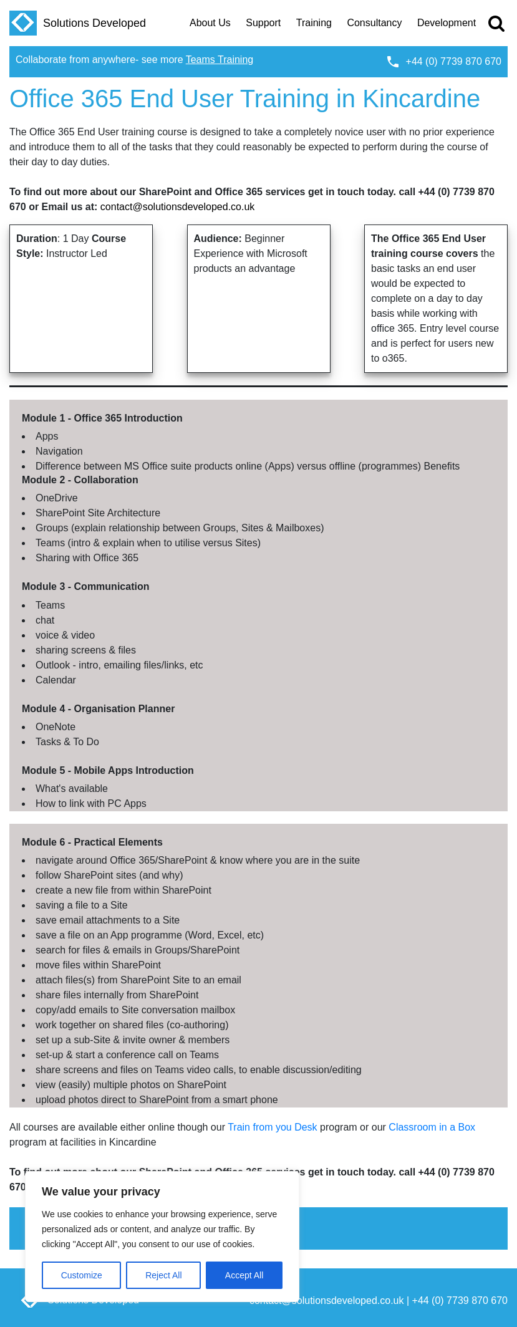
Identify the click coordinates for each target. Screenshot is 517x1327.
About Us (210, 22)
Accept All (244, 1275)
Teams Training (220, 59)
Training (314, 22)
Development (446, 22)
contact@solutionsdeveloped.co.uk (177, 206)
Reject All (163, 1275)
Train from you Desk (272, 1127)
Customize (81, 1275)
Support (263, 22)
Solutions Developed (77, 23)
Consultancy (374, 22)
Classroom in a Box (432, 1127)
